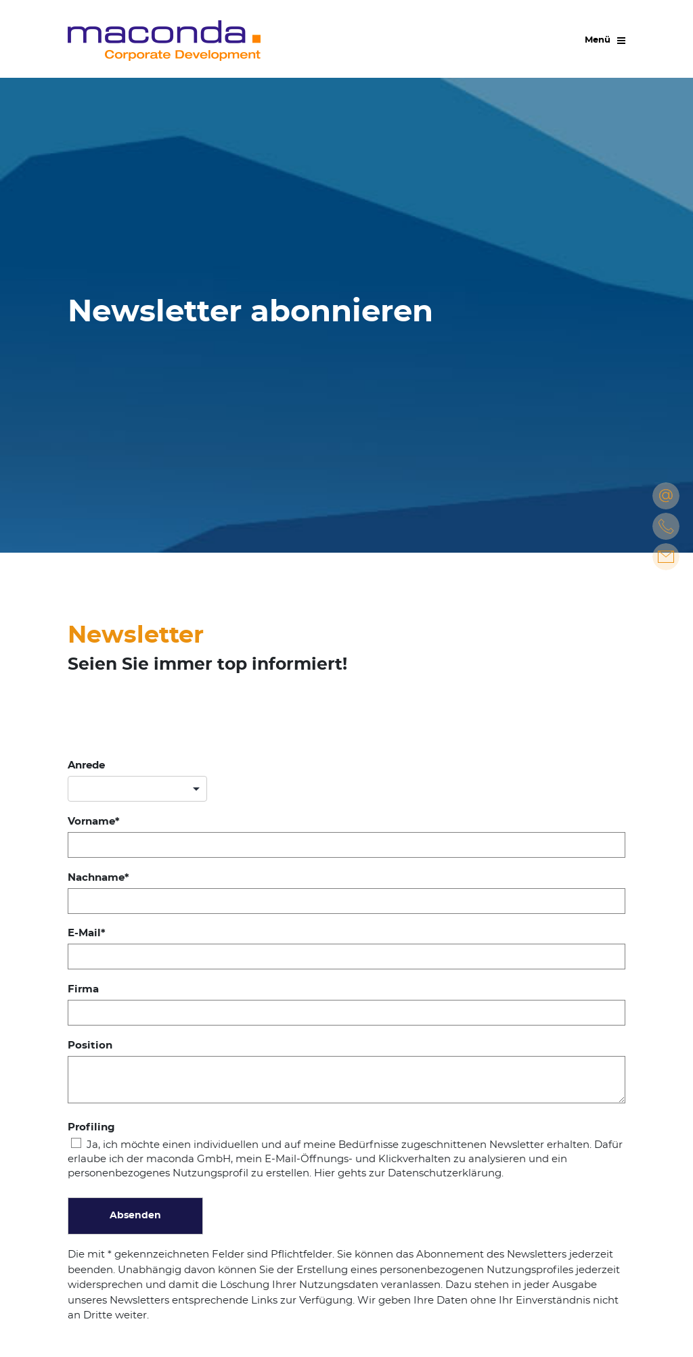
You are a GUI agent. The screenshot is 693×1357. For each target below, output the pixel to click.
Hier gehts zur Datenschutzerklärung (407, 1173)
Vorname (91, 821)
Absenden (135, 1215)
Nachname (96, 878)
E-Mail (84, 933)
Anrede (86, 765)
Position (90, 1045)
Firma (83, 989)
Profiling (91, 1127)
